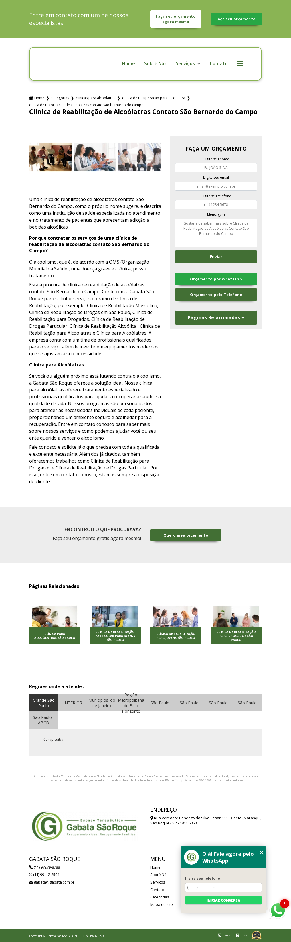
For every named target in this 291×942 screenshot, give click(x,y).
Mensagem (216, 214)
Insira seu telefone (202, 878)
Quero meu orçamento (185, 535)
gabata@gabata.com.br (51, 882)
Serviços (186, 63)
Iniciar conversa (223, 900)
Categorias (60, 97)
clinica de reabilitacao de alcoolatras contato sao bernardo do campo (86, 104)
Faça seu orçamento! (236, 19)
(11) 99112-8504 (44, 874)
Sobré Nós (155, 63)
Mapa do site (161, 904)
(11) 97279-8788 (44, 867)
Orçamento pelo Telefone (216, 294)
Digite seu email (216, 177)
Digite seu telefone (216, 196)
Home (128, 63)
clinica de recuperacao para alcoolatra (153, 97)
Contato (219, 63)
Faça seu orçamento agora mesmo (176, 19)
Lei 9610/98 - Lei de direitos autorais (219, 780)
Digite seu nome (216, 159)
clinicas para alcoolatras (95, 97)
